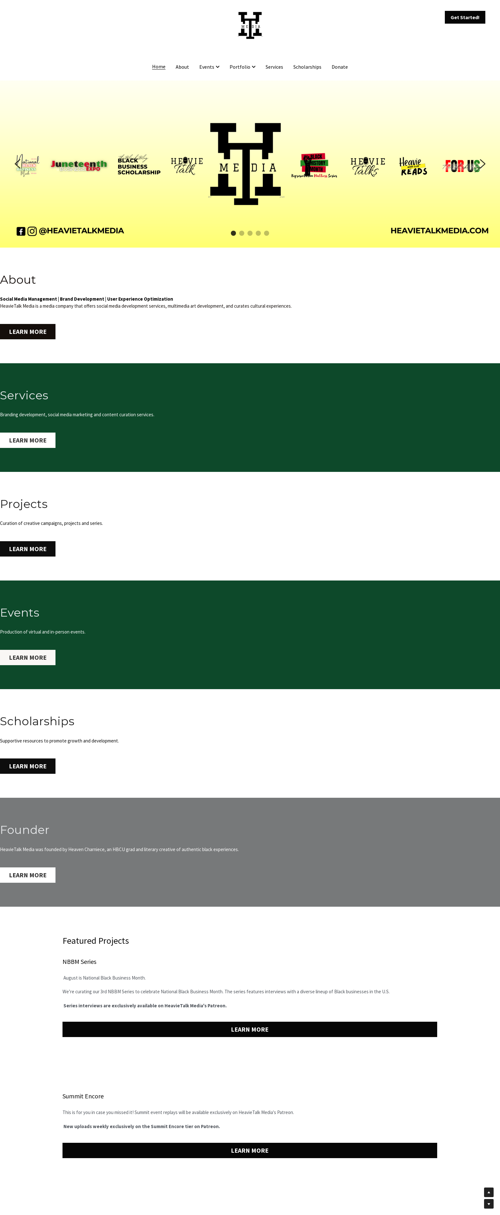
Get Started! (465, 17)
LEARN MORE (20, 330)
